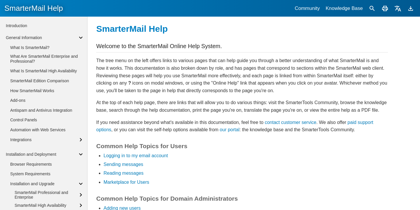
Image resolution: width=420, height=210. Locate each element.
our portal (229, 129)
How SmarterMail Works (32, 90)
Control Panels (23, 120)
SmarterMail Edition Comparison (39, 80)
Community (307, 8)
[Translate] (397, 8)
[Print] (385, 8)
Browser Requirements (31, 164)
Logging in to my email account (136, 155)
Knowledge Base (344, 8)
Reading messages (124, 173)
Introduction (16, 25)
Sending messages (123, 164)
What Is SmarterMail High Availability (43, 71)
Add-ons (17, 100)
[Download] (410, 8)
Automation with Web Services (38, 129)
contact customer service (290, 122)
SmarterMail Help (33, 8)
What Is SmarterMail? (30, 47)
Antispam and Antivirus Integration (41, 110)
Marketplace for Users (126, 182)
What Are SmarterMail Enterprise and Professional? (44, 59)
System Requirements (30, 174)
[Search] (372, 8)
